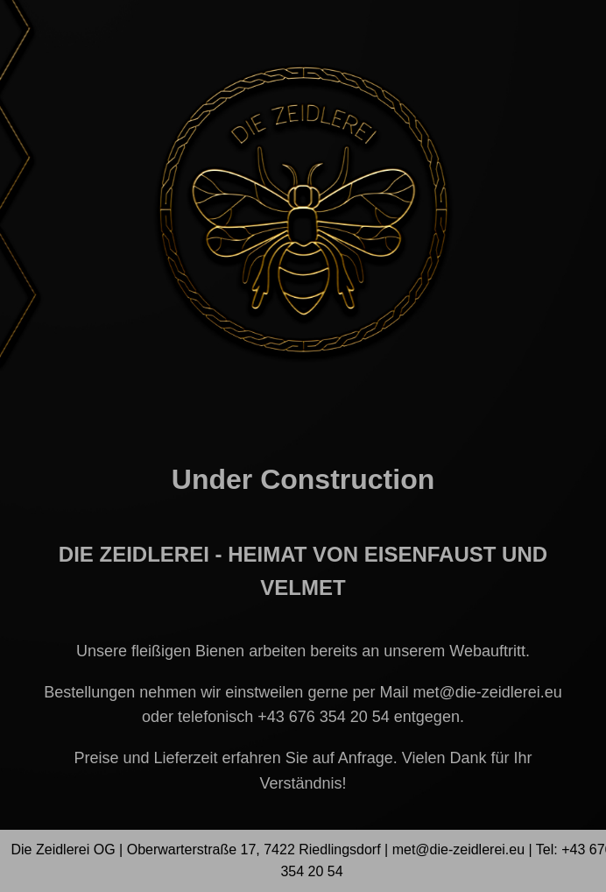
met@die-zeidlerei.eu (486, 692)
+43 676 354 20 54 (323, 717)
